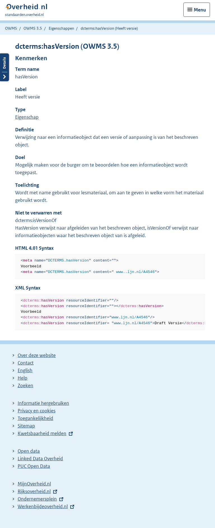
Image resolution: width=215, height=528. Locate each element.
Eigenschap (27, 117)
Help (22, 378)
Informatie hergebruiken (43, 403)
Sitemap (26, 426)
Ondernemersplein (37, 499)
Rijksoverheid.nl (34, 491)
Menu (200, 10)
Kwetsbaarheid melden (42, 433)
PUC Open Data (34, 466)
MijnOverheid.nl (34, 484)
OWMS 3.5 (33, 28)
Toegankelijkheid (35, 418)
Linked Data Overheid (40, 458)
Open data (29, 451)
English (25, 370)
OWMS (11, 28)
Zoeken (25, 385)
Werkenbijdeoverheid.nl (43, 506)
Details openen (4, 67)
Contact (26, 363)
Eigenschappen (61, 28)
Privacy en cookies (36, 411)
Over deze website (37, 355)
